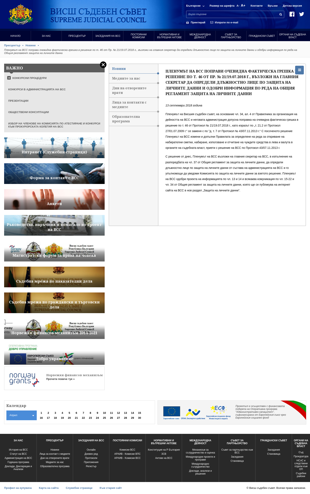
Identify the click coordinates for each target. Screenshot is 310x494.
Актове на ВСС (163, 458)
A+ (243, 5)
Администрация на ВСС (18, 458)
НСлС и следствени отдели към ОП (301, 465)
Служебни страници (79, 487)
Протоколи (91, 458)
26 (111, 417)
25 (104, 417)
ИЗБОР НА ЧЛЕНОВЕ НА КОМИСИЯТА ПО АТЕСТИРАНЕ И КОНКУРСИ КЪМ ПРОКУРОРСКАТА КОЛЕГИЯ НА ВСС (54, 125)
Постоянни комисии (139, 36)
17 (48, 417)
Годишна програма (18, 462)
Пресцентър (77, 36)
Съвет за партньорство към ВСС (237, 451)
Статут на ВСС (18, 453)
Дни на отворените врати (135, 92)
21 (76, 417)
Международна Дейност (200, 36)
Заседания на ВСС (108, 36)
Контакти (257, 5)
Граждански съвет (262, 36)
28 (125, 417)
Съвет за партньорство (231, 36)
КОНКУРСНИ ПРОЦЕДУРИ (29, 78)
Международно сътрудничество (200, 465)
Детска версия (292, 5)
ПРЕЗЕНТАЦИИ (18, 100)
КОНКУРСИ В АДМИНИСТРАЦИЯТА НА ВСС (37, 89)
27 (118, 417)
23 (90, 417)
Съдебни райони (301, 475)
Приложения (91, 462)
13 (125, 412)
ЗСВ (163, 453)
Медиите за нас (135, 79)
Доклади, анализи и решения (200, 472)
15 (139, 412)
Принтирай (198, 22)
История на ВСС (18, 449)
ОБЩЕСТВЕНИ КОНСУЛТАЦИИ (28, 112)
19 (62, 417)
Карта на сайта (48, 487)
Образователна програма (135, 120)
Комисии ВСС (127, 449)
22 (83, 417)
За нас (46, 36)
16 (41, 417)
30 (139, 417)
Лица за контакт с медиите (54, 453)
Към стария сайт (111, 487)
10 (104, 412)
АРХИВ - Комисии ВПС (127, 453)
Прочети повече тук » (60, 379)
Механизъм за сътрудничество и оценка (200, 451)
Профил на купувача (18, 487)
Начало (15, 36)
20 (69, 417)
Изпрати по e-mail (226, 22)
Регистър (91, 466)
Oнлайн (91, 449)
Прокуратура (301, 456)
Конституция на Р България (164, 449)
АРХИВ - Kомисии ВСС (127, 458)
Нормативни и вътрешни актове (169, 36)
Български (193, 5)
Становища (237, 460)
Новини (30, 45)
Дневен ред (91, 453)
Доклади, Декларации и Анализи (18, 468)
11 (111, 412)
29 (132, 417)
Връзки (273, 5)
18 (55, 417)
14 (132, 412)
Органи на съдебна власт (292, 36)
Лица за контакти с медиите (135, 106)
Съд (301, 452)
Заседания (237, 456)
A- (238, 5)
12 (118, 412)
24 (97, 417)
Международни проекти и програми (200, 458)
